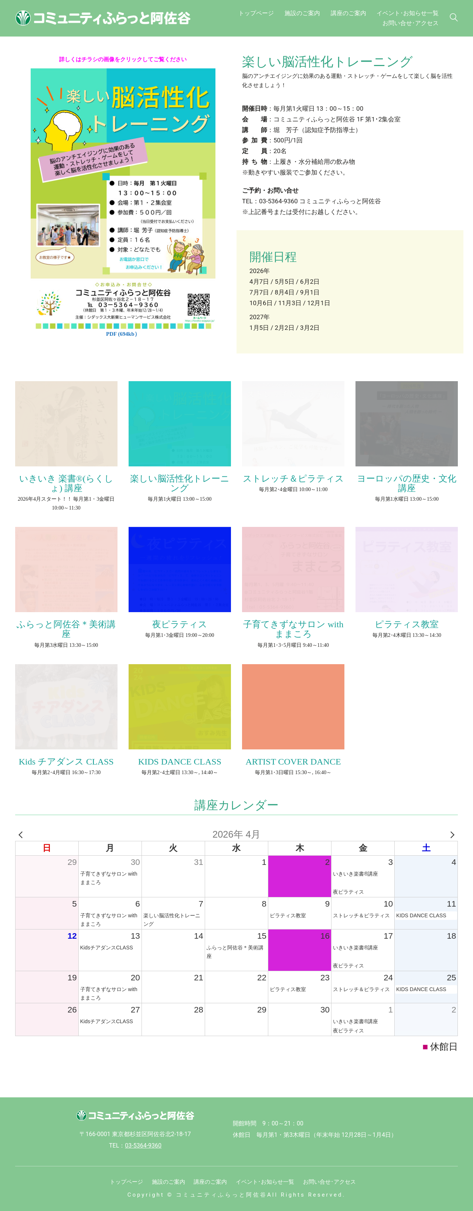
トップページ (126, 1182)
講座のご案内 (210, 1182)
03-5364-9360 (143, 1145)
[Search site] (454, 19)
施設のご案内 (168, 1182)
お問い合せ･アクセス (329, 1182)
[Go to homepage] (107, 18)
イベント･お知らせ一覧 (265, 1182)
